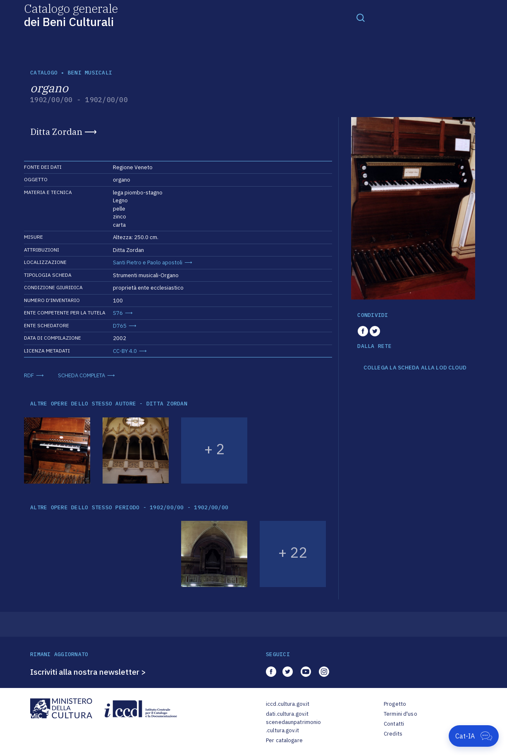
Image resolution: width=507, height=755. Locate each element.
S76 (118, 312)
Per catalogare (284, 740)
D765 (120, 325)
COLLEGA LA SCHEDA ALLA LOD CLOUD (415, 367)
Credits (393, 733)
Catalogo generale (71, 15)
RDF (29, 375)
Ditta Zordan (56, 131)
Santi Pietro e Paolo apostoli (147, 262)
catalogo (43, 72)
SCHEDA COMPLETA (81, 375)
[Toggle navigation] (360, 17)
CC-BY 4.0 (125, 351)
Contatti (394, 723)
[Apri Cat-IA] (474, 736)
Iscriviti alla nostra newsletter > (88, 672)
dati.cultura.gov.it (287, 713)
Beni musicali (90, 72)
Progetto (395, 703)
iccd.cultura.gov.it (287, 703)
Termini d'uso (400, 713)
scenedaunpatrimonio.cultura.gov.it (293, 726)
